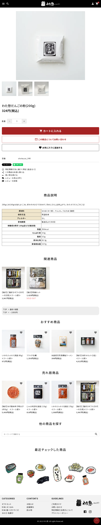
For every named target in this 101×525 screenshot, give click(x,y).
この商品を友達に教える (13, 172)
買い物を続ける (10, 175)
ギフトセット (6, 504)
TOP (5, 309)
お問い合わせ (57, 507)
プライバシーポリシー (60, 513)
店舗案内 (30, 507)
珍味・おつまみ (8, 507)
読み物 (29, 510)
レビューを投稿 (9, 181)
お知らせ (30, 504)
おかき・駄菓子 (8, 513)
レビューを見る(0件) (12, 178)
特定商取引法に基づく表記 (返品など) (19, 169)
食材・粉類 (14, 309)
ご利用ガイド (57, 504)
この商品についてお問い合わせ (50, 139)
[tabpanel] (50, 45)
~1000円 (14, 312)
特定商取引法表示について (62, 510)
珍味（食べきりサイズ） (10, 510)
